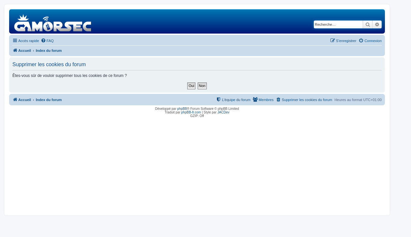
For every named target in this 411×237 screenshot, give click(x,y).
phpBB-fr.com (191, 112)
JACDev (224, 112)
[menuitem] (47, 41)
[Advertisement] (197, 165)
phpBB (182, 109)
